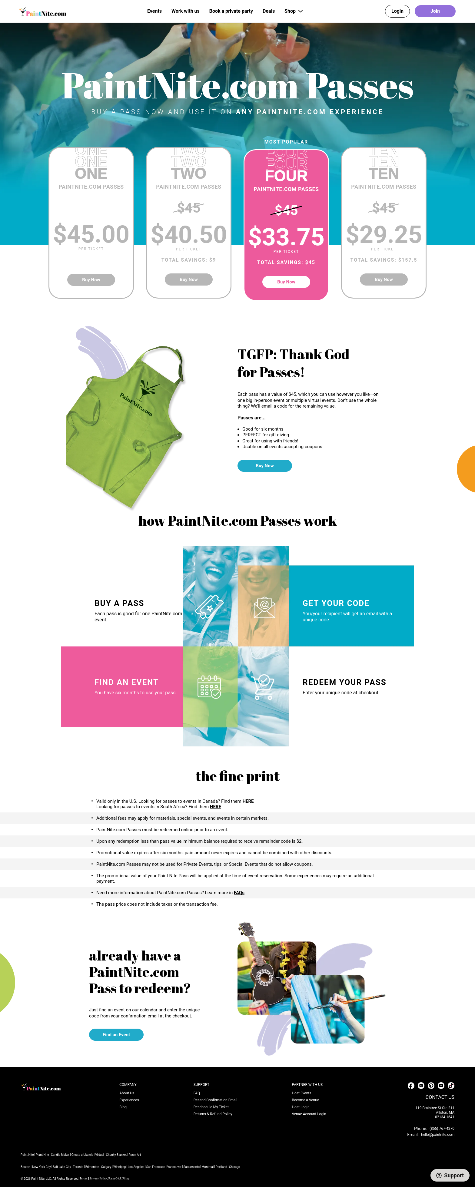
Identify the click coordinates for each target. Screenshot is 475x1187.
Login (397, 11)
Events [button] (154, 11)
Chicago (234, 1167)
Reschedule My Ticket (211, 1107)
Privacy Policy (98, 1178)
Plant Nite (42, 1154)
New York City (41, 1167)
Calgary (106, 1167)
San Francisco (155, 1167)
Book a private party (231, 11)
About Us (126, 1093)
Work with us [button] (185, 11)
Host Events (301, 1093)
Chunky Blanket (116, 1154)
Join (435, 11)
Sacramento (191, 1167)
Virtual (99, 1154)
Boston (25, 1167)
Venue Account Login (309, 1114)
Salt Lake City (62, 1167)
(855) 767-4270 (442, 1128)
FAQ (197, 1093)
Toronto (78, 1167)
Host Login (300, 1107)
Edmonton (92, 1167)
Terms (83, 1178)
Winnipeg (119, 1167)
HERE (248, 801)
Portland (221, 1167)
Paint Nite (27, 1154)
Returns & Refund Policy (213, 1114)
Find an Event (116, 1034)
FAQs (239, 892)
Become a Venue (305, 1100)
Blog (123, 1107)
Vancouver (174, 1167)
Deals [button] (269, 11)
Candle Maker (60, 1154)
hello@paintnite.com (437, 1134)
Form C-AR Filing (119, 1178)
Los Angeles (136, 1167)
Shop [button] (294, 11)
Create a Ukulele (82, 1154)
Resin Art (135, 1154)
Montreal (208, 1167)
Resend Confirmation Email (216, 1100)
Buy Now (91, 280)
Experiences (129, 1100)
